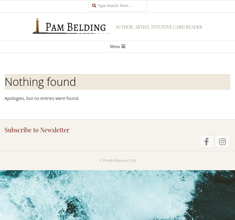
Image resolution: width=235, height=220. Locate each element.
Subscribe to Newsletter (37, 130)
